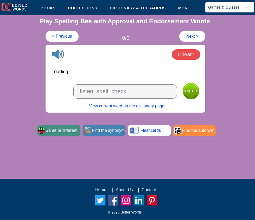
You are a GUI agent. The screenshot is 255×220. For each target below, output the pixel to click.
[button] (184, 8)
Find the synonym (108, 130)
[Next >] (192, 36)
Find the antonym (198, 130)
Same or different (61, 130)
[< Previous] (62, 36)
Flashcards (151, 130)
